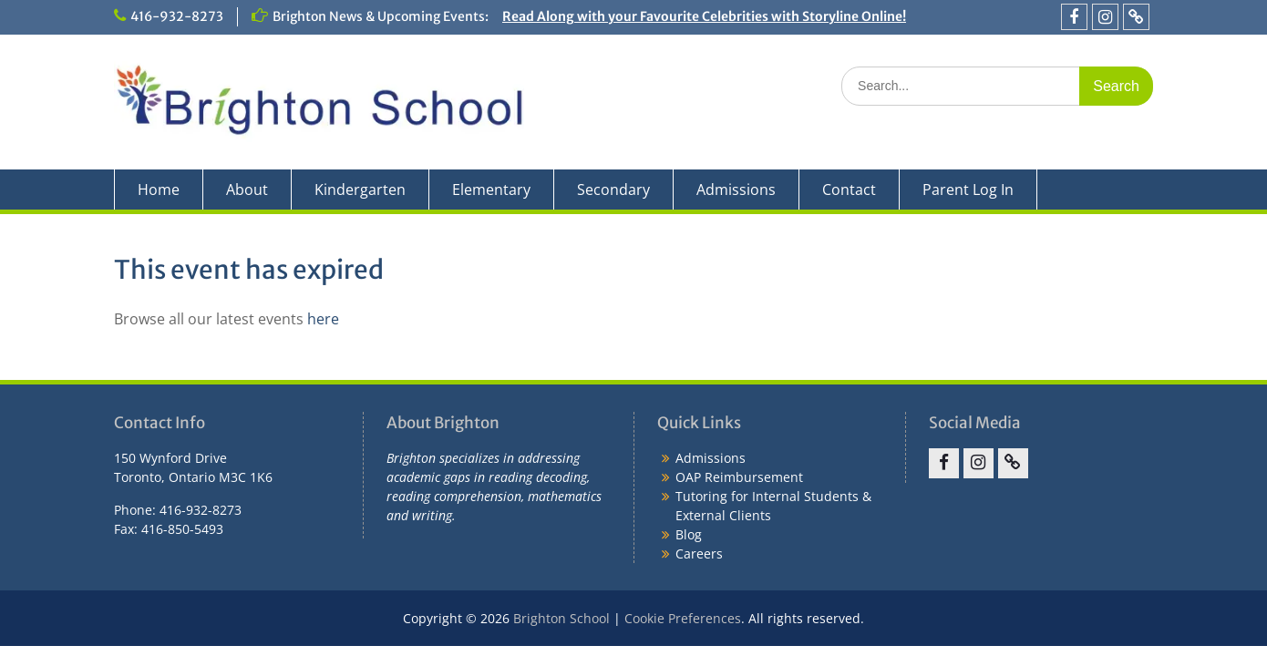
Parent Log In (968, 189)
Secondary (613, 189)
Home (159, 189)
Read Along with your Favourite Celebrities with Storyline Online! (704, 16)
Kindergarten (360, 189)
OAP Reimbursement (739, 477)
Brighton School (561, 618)
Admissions (736, 189)
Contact (849, 189)
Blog (688, 534)
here (323, 319)
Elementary (491, 189)
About (247, 189)
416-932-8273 (176, 16)
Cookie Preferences (682, 618)
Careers (699, 553)
